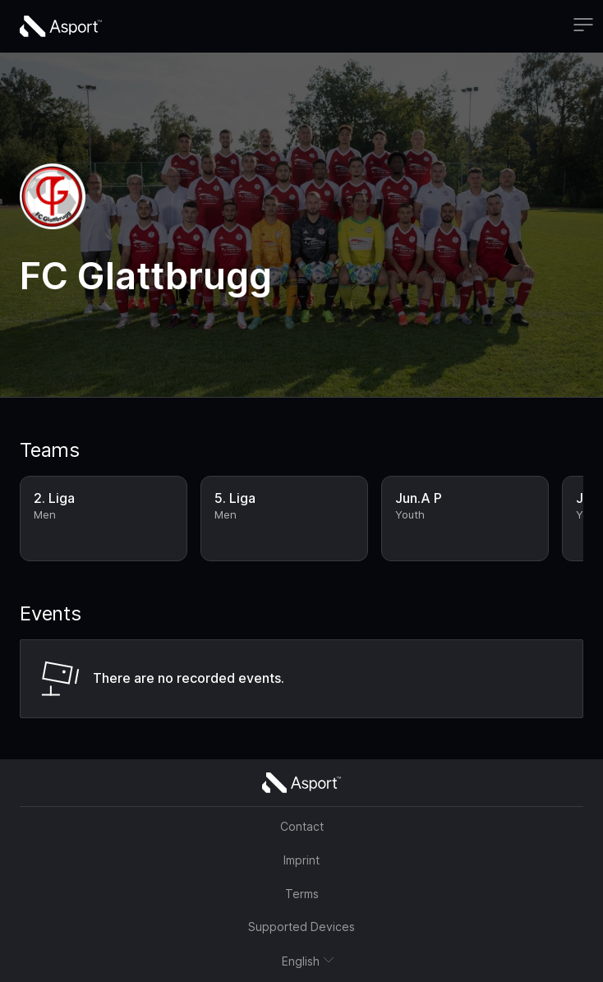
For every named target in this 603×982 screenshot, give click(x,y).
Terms (302, 894)
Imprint (301, 860)
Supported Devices (301, 927)
